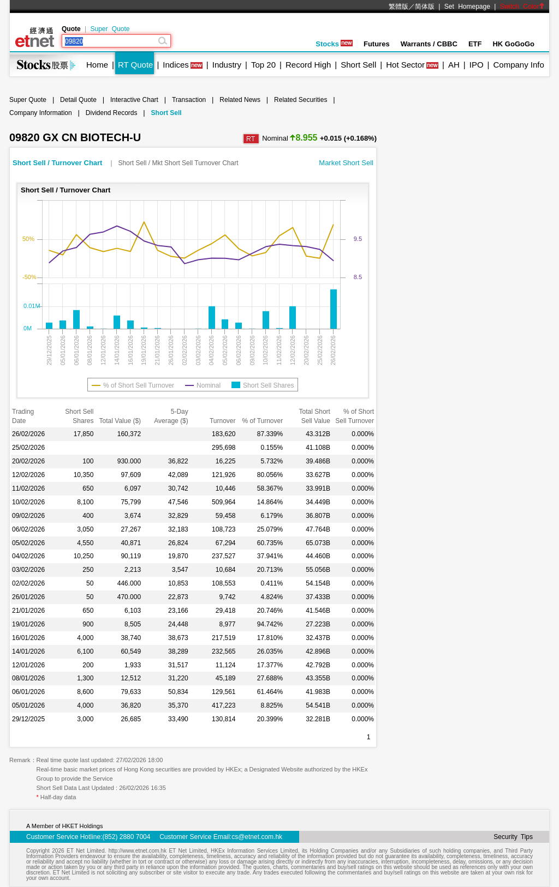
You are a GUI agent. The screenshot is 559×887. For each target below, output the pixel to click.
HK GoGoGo (513, 44)
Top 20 (263, 64)
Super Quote (109, 29)
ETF (475, 44)
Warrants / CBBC (429, 44)
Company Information (40, 113)
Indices (176, 64)
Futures (377, 44)
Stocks (334, 44)
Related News (239, 100)
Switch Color (522, 6)
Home (97, 64)
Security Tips (513, 837)
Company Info (518, 64)
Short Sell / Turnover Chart (58, 163)
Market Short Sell (346, 163)
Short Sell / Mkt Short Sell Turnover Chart (178, 163)
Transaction (189, 100)
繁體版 (398, 6)
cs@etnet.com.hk (256, 837)
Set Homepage (467, 6)
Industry (226, 64)
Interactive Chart (134, 100)
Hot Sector (405, 64)
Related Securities (300, 100)
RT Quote (135, 64)
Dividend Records (112, 113)
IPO (476, 64)
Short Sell (358, 64)
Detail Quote (78, 100)
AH (454, 64)
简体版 (425, 6)
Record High (308, 64)
